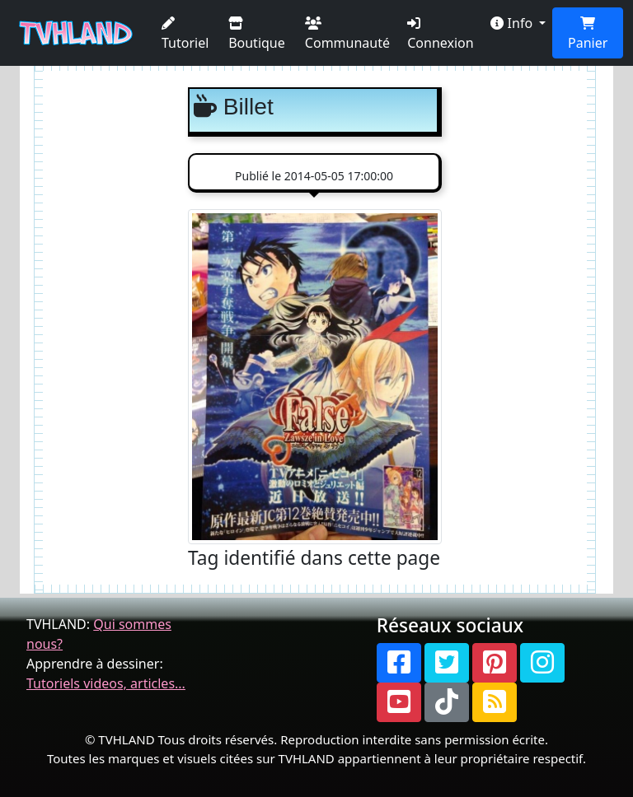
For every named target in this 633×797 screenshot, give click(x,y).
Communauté (347, 34)
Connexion (440, 34)
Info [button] (513, 23)
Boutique (256, 34)
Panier (587, 34)
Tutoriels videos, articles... (105, 683)
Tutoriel (185, 34)
